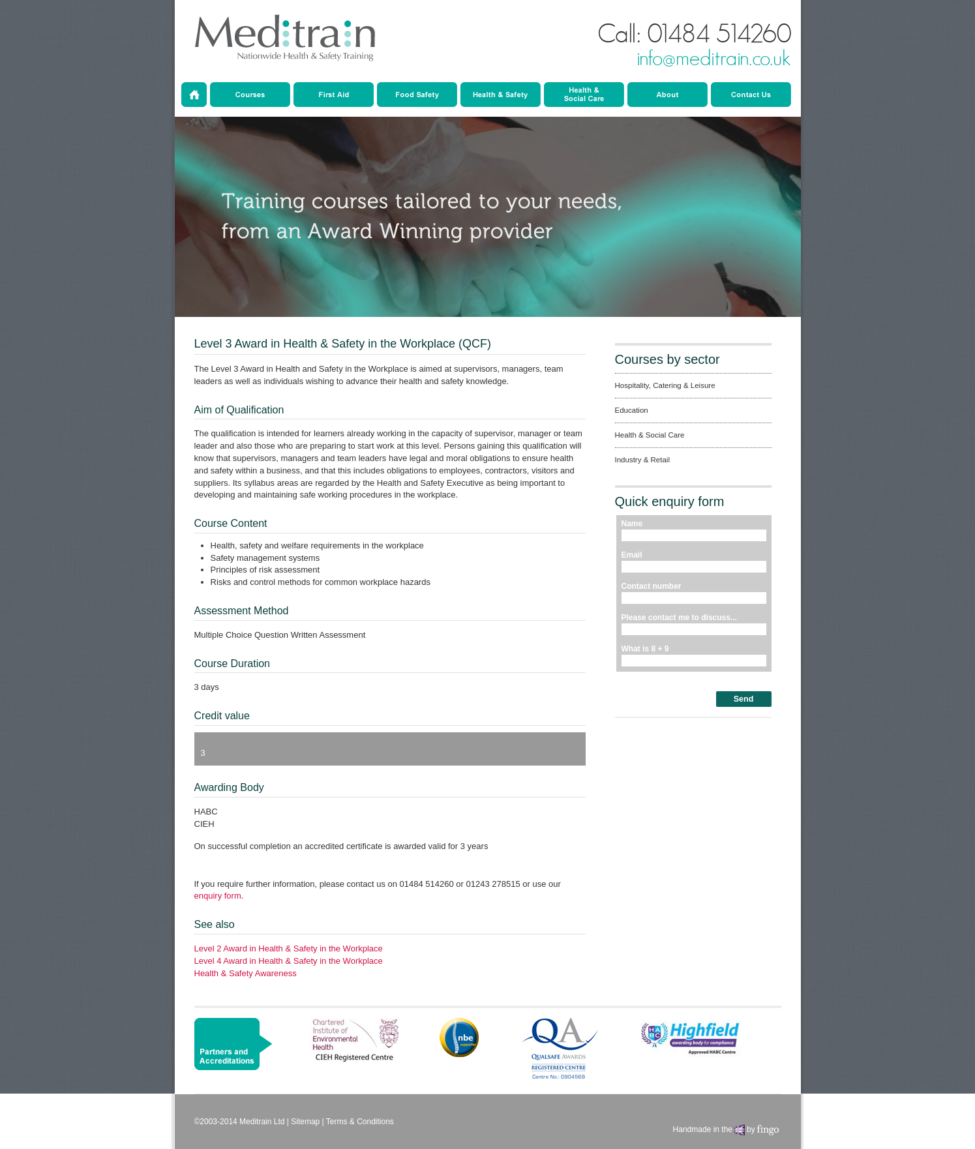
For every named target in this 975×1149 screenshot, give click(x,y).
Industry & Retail (584, 94)
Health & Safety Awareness (245, 973)
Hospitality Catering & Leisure (333, 94)
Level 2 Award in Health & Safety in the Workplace (288, 948)
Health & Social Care (500, 94)
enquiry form (217, 896)
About (667, 94)
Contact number (652, 586)
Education (417, 94)
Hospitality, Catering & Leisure (665, 385)
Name (632, 523)
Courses (250, 94)
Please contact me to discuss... (679, 617)
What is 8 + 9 (645, 648)
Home (194, 94)
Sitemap (305, 1121)
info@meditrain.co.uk (714, 59)
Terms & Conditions (360, 1121)
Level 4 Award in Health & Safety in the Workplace (288, 961)
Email (632, 555)
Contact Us (751, 94)
